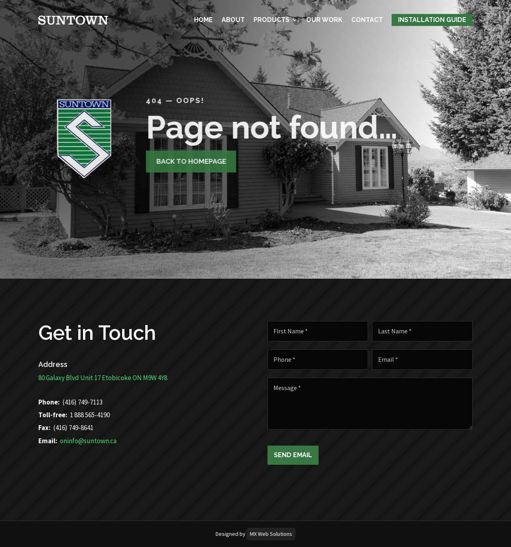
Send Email (310, 455)
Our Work (324, 18)
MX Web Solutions (271, 533)
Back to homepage (181, 161)
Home (203, 18)
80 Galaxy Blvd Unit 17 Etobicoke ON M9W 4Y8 (85, 377)
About (233, 18)
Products (271, 18)
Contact (367, 18)
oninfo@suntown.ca (70, 440)
